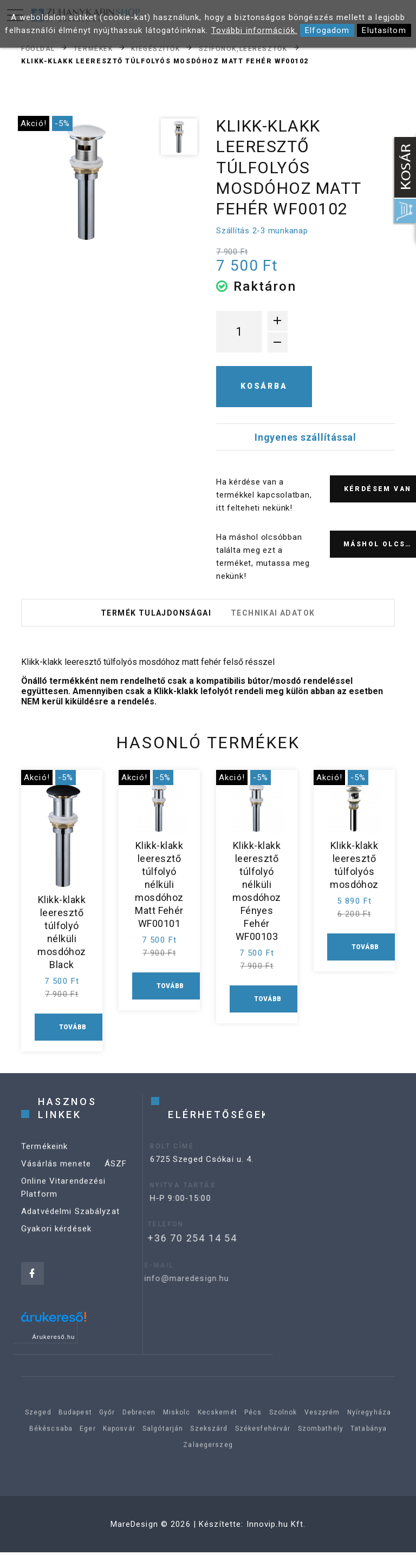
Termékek (93, 48)
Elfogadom (327, 30)
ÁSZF (116, 1177)
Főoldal (38, 48)
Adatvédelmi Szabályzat (70, 1225)
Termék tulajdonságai (155, 614)
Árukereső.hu (53, 1339)
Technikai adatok (274, 614)
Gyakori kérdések (56, 1242)
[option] (86, 181)
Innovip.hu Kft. (276, 1527)
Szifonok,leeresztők (243, 48)
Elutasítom (384, 30)
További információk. (254, 30)
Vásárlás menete (56, 1177)
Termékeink (44, 1160)
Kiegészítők (155, 48)
